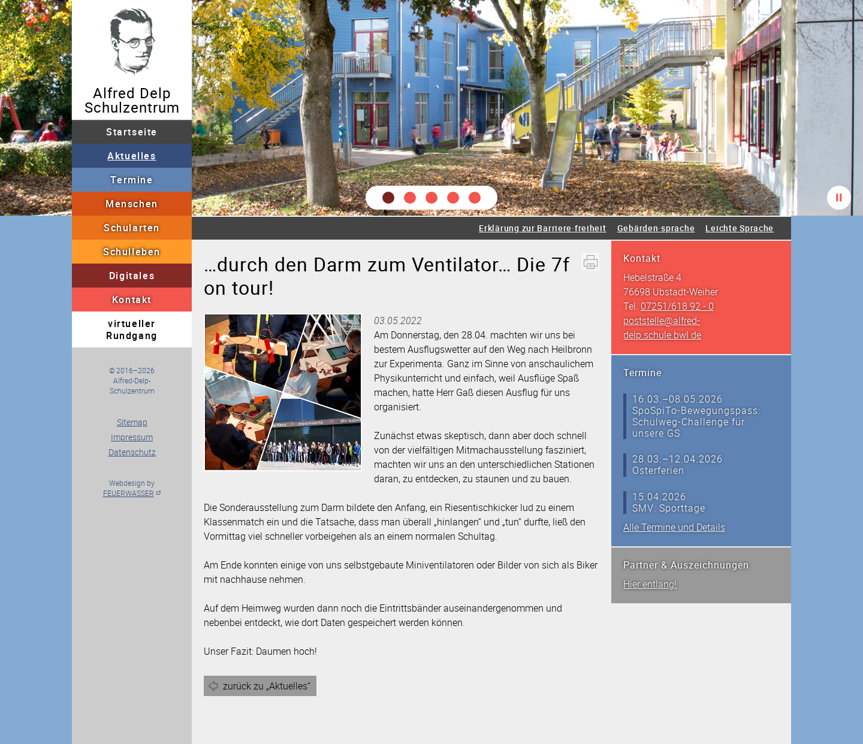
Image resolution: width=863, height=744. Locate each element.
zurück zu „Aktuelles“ (266, 685)
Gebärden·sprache (656, 228)
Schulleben (132, 251)
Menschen (131, 203)
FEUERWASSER (128, 493)
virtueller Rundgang (132, 329)
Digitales (132, 275)
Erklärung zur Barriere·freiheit (542, 228)
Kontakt (132, 299)
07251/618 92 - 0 (677, 306)
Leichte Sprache (739, 228)
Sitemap (132, 422)
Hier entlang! (650, 584)
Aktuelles (131, 155)
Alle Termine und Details (674, 527)
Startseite (132, 131)
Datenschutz (132, 452)
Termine (131, 179)
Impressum (132, 437)
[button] (388, 198)
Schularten (132, 227)
